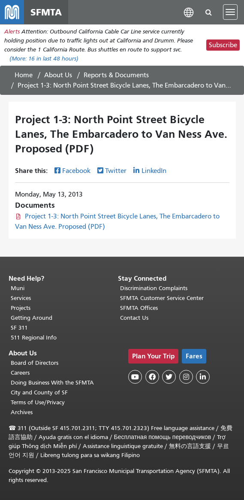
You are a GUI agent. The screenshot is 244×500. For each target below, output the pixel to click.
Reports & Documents (116, 75)
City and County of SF (39, 392)
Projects (20, 308)
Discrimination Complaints (153, 288)
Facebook (76, 171)
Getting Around (31, 317)
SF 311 (19, 327)
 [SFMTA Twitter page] (169, 376)
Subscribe (223, 45)
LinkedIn (154, 171)
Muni (17, 288)
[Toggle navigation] (230, 12)
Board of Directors (34, 363)
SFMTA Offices (139, 308)
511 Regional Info (34, 337)
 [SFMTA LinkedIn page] (203, 376)
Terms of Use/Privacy (38, 402)
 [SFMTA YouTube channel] (135, 376)
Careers (20, 372)
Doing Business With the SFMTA (52, 382)
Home (24, 75)
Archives (22, 412)
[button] (188, 12)
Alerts (12, 31)
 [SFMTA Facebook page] (152, 376)
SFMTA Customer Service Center (162, 298)
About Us (58, 75)
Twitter (116, 171)
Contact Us (134, 317)
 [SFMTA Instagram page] (186, 376)
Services (21, 298)
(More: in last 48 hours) (43, 58)
